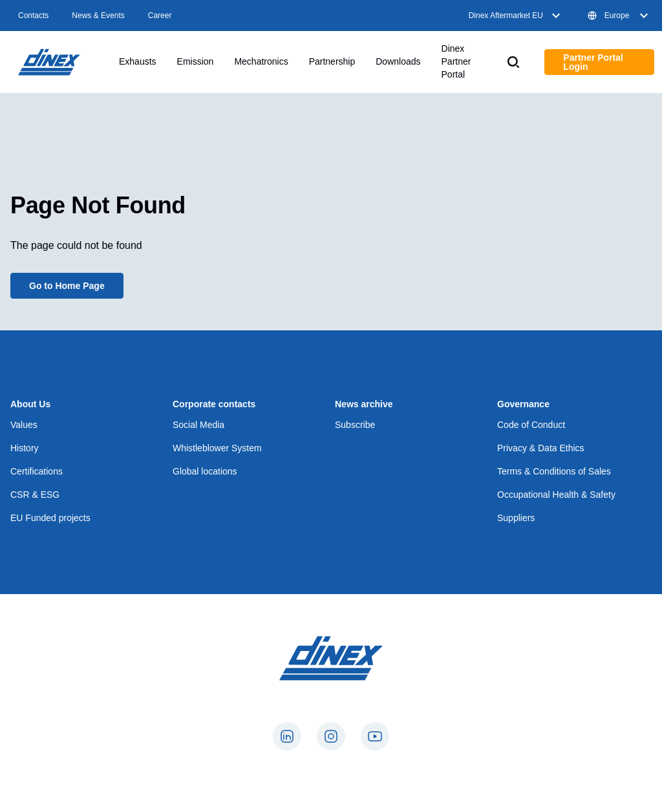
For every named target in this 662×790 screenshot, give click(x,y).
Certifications (36, 471)
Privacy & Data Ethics (540, 448)
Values (23, 425)
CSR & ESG (34, 494)
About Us (30, 404)
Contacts (33, 15)
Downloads (398, 61)
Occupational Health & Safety (556, 494)
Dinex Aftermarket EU (516, 15)
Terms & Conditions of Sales (554, 471)
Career (160, 15)
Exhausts (137, 61)
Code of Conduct (531, 425)
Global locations (205, 471)
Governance (523, 404)
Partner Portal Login (593, 62)
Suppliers (516, 518)
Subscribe (355, 425)
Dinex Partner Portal (456, 61)
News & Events (98, 15)
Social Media (198, 425)
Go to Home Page (67, 286)
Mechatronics (261, 61)
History (24, 448)
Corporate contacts (214, 404)
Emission (195, 61)
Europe (619, 15)
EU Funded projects (50, 518)
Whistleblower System (217, 448)
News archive (364, 404)
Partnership (332, 61)
